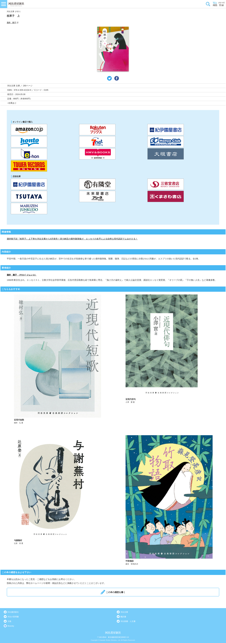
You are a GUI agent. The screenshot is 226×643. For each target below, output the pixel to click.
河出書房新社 (13, 612)
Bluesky (10, 626)
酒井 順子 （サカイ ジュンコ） (22, 275)
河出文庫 (124, 612)
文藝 (9, 621)
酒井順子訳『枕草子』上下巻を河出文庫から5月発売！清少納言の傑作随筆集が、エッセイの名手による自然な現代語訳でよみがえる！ (72, 239)
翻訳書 (123, 617)
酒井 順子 (11, 22)
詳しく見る (57, 359)
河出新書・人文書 (127, 621)
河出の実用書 (13, 617)
